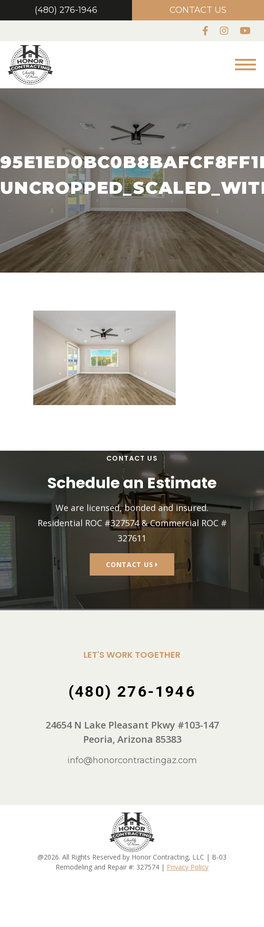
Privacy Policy (187, 879)
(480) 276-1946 (66, 10)
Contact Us (198, 10)
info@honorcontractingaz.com (132, 773)
